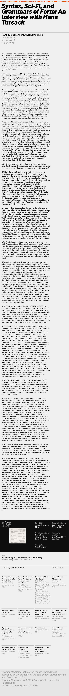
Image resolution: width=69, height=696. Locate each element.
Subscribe (44, 1)
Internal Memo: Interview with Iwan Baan (57, 630)
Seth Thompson (41, 547)
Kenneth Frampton (42, 603)
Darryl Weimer (40, 581)
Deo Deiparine (45, 618)
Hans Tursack (9, 34)
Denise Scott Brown (42, 601)
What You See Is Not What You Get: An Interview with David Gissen (25, 580)
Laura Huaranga (58, 525)
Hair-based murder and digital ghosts (9, 648)
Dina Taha (56, 539)
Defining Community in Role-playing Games (25, 630)
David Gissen (23, 585)
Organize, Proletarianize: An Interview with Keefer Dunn (8, 631)
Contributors (32, 1)
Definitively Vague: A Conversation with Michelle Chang (22, 558)
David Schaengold (42, 596)
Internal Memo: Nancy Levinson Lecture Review (24, 612)
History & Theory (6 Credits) (8, 611)
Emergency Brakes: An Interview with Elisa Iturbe (42, 612)
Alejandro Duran (41, 537)
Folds (12, 1)
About (52, 1)
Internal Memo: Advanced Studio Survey (23, 649)
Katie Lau (55, 634)
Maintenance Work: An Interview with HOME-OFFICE (59, 612)
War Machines (40, 628)
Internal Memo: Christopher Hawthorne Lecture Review (57, 580)
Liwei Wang (39, 587)
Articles (20, 1)
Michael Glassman (25, 587)
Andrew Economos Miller (30, 34)
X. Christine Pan (42, 594)
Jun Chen (55, 535)
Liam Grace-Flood (58, 537)
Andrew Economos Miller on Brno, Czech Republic (42, 649)
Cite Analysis (9, 37)
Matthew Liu (43, 593)
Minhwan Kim (57, 527)
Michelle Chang (7, 560)
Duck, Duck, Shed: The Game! (42, 578)
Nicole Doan (39, 535)
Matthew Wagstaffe (42, 585)
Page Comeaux (41, 539)
